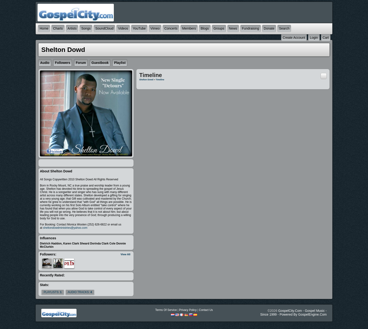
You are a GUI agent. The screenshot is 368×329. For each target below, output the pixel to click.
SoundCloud (104, 28)
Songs (86, 28)
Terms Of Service (166, 310)
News (233, 28)
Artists (72, 28)
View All (125, 254)
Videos (123, 28)
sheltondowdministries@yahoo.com (65, 227)
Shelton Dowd (146, 79)
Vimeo (155, 28)
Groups (219, 28)
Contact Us (206, 310)
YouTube (139, 28)
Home (44, 28)
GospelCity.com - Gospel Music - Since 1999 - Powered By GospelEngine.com (293, 312)
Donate (269, 28)
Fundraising (250, 28)
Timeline (160, 79)
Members (189, 28)
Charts (58, 28)
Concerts (170, 28)
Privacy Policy (188, 310)
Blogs (205, 28)
